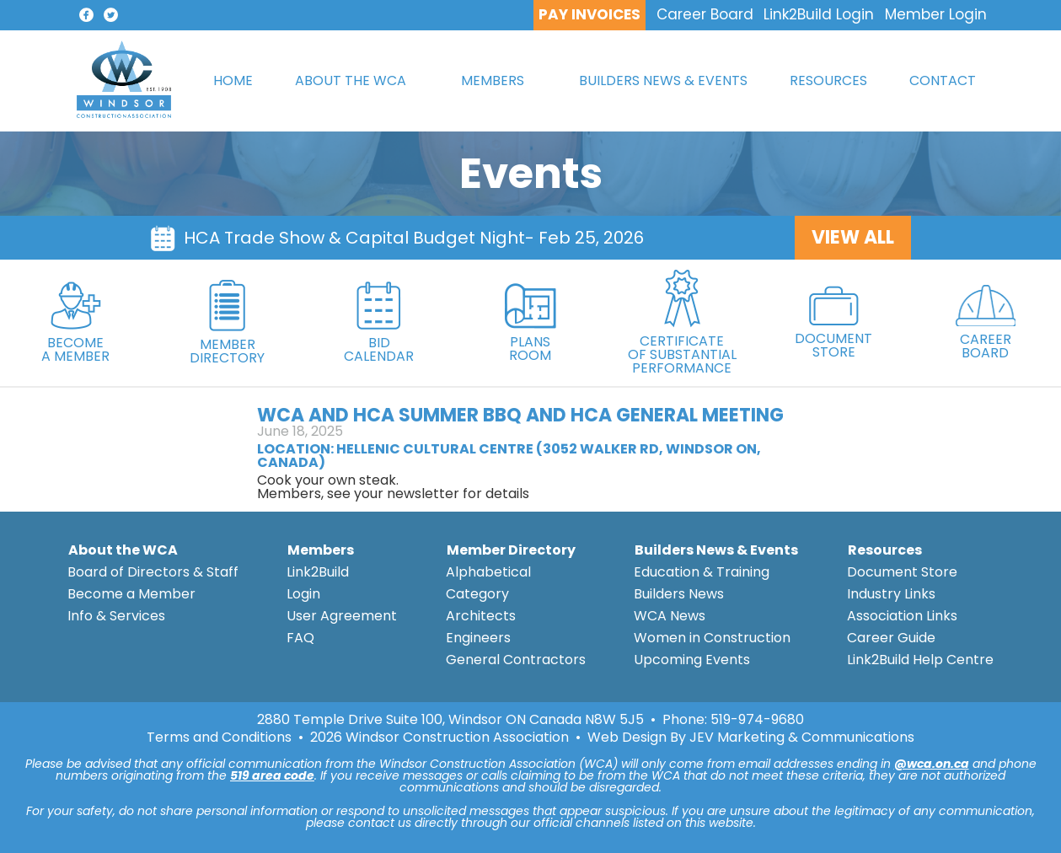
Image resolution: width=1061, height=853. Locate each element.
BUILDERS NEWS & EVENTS (663, 80)
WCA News (669, 615)
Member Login (936, 14)
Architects (481, 615)
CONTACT (942, 80)
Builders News (679, 594)
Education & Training (701, 572)
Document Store (902, 572)
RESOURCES (828, 80)
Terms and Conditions (219, 737)
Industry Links (891, 594)
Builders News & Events (716, 550)
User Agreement (342, 615)
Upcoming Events (692, 659)
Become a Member (131, 594)
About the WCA (123, 550)
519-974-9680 (757, 719)
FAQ (300, 637)
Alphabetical (488, 572)
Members (320, 550)
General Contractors (516, 659)
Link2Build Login (819, 14)
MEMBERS (492, 80)
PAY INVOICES (589, 14)
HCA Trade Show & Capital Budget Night (354, 237)
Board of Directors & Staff (152, 572)
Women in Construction (712, 637)
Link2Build (318, 572)
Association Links (902, 615)
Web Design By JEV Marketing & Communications (750, 737)
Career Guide (891, 637)
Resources (885, 550)
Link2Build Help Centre (920, 659)
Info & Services (116, 615)
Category (477, 594)
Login (303, 594)
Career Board (704, 14)
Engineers (478, 637)
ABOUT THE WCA (350, 80)
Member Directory (511, 550)
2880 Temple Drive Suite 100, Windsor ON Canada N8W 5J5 (450, 720)
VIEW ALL (853, 237)
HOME (233, 80)
